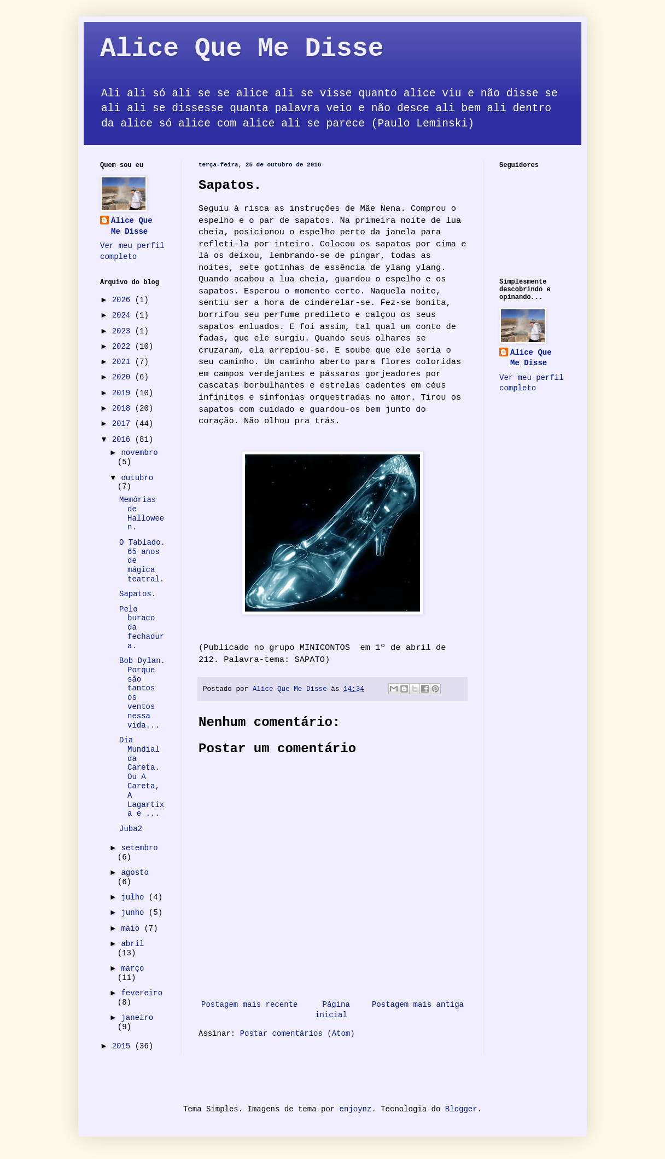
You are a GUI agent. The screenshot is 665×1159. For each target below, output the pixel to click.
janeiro (137, 1017)
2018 (123, 408)
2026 (123, 300)
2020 (123, 377)
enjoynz (356, 1109)
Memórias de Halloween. (141, 513)
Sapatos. (137, 594)
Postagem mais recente (249, 1004)
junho (134, 912)
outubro (137, 478)
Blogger (461, 1109)
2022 (123, 346)
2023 (123, 331)
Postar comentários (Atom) (297, 1033)
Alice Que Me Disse (241, 49)
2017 (123, 423)
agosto (134, 872)
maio (132, 928)
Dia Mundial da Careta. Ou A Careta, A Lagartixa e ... (141, 777)
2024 (123, 315)
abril (132, 943)
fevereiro (141, 993)
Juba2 (130, 828)
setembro (139, 848)
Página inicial (332, 1010)
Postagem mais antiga (418, 1004)
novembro (139, 452)
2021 (123, 361)
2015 (123, 1046)
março (132, 968)
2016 (123, 439)
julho (134, 897)
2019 (123, 393)
